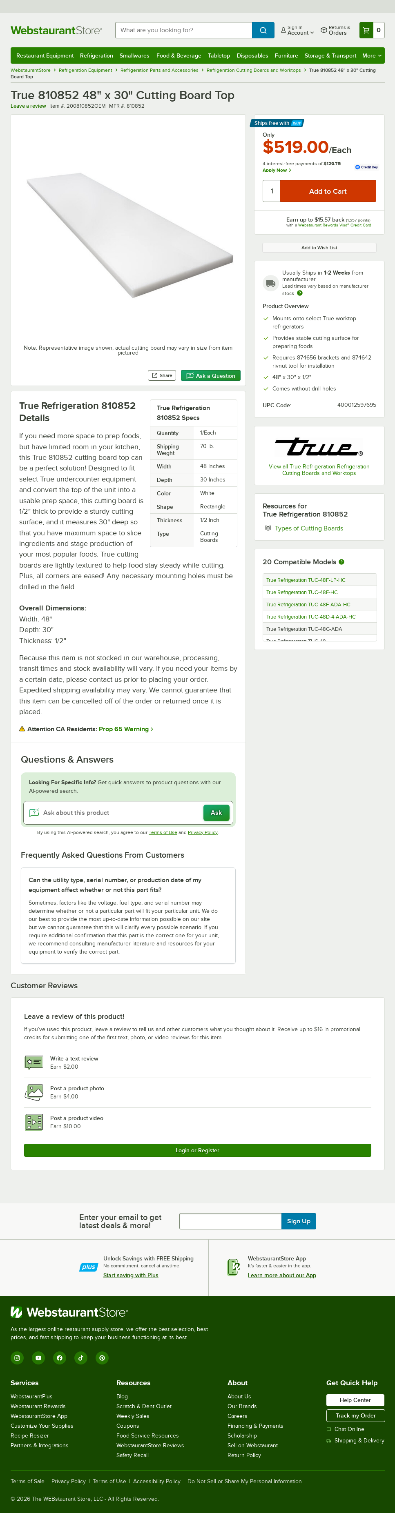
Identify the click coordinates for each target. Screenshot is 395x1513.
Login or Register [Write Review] (197, 1150)
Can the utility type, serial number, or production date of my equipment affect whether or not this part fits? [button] (115, 885)
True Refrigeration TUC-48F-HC (302, 592)
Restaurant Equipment (45, 55)
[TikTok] (80, 1357)
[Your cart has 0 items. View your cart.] (372, 30)
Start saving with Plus (130, 1275)
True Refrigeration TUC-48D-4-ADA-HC (311, 617)
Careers (238, 1416)
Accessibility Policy (157, 1481)
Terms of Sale (28, 1481)
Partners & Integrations (40, 1445)
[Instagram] (17, 1357)
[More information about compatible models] (341, 562)
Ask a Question (210, 375)
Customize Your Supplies (42, 1426)
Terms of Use (163, 832)
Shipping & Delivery (355, 1441)
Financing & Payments (255, 1426)
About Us (239, 1396)
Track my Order (356, 1415)
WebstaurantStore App (39, 1416)
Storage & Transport (330, 55)
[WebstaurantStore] (113, 1312)
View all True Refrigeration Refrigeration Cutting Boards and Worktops (319, 470)
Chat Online (345, 1429)
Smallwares (135, 55)
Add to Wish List (319, 248)
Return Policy (244, 1455)
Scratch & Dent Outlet (144, 1406)
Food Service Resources (147, 1436)
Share (162, 375)
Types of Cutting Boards (325, 528)
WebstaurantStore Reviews (150, 1445)
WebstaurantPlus (32, 1396)
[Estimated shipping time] (300, 293)
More (372, 55)
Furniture (286, 55)
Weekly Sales (133, 1416)
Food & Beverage (178, 55)
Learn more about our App (282, 1275)
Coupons (127, 1426)
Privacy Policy (203, 832)
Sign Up (298, 1221)
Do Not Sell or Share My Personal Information (244, 1481)
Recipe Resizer (30, 1436)
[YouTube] (38, 1357)
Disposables (252, 55)
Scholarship (242, 1436)
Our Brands (242, 1406)
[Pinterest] (102, 1357)
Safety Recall (132, 1455)
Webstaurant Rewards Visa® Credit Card (334, 225)
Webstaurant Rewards (38, 1406)
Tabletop (219, 55)
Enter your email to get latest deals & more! (120, 1221)
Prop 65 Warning (124, 729)
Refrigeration (96, 55)
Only (268, 134)
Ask (216, 812)
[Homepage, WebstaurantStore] (56, 30)
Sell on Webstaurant (253, 1445)
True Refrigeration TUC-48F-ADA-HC (308, 605)
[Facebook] (59, 1357)
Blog (122, 1396)
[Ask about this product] (128, 812)
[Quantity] (272, 191)
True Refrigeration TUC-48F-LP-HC (306, 580)
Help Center (355, 1400)
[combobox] (183, 30)
